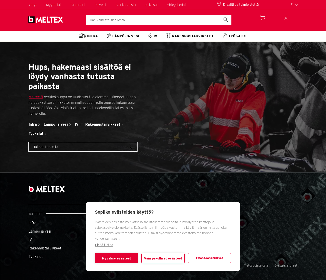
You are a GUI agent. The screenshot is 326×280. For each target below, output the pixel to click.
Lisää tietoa (104, 245)
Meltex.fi (36, 97)
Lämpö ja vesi (40, 231)
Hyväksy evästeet (116, 258)
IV (30, 240)
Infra (32, 223)
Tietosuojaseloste (256, 265)
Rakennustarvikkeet (45, 248)
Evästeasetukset (209, 258)
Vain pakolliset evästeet (163, 258)
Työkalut (36, 256)
